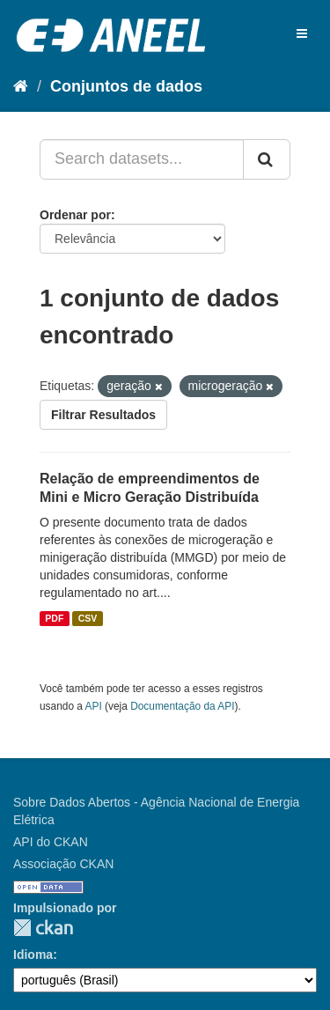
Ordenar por (75, 215)
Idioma (33, 954)
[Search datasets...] (142, 159)
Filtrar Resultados (103, 415)
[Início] (20, 86)
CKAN (43, 927)
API (93, 706)
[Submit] (266, 159)
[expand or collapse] (302, 33)
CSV (88, 618)
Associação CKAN (63, 864)
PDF (54, 618)
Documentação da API (182, 706)
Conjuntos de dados (126, 86)
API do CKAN (50, 842)
